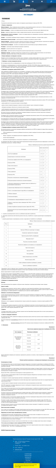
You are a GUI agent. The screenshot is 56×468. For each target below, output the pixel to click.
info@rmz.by (20, 447)
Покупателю (28, 455)
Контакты (28, 459)
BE (42, 1)
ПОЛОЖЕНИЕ (6, 18)
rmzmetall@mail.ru (14, 319)
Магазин (28, 460)
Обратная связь (18, 449)
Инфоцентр (28, 457)
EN (32, 1)
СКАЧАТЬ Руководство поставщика (8, 430)
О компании (28, 454)
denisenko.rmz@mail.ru (15, 322)
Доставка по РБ (28, 462)
